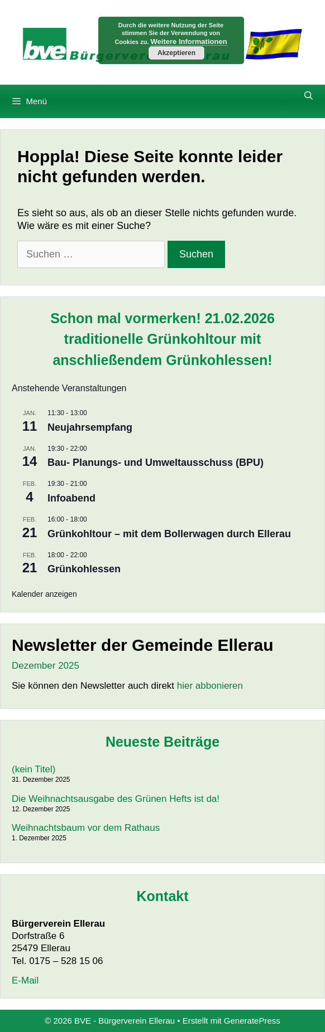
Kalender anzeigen (44, 594)
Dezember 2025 (45, 665)
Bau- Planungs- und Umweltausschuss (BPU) (155, 462)
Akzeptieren (176, 53)
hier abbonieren (210, 685)
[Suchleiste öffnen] (308, 96)
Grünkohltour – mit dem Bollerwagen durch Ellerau (169, 533)
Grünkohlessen (84, 569)
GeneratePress (252, 1020)
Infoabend (71, 498)
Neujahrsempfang (89, 427)
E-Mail (25, 980)
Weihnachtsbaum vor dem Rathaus (86, 827)
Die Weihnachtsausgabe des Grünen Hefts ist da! (115, 799)
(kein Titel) (33, 769)
